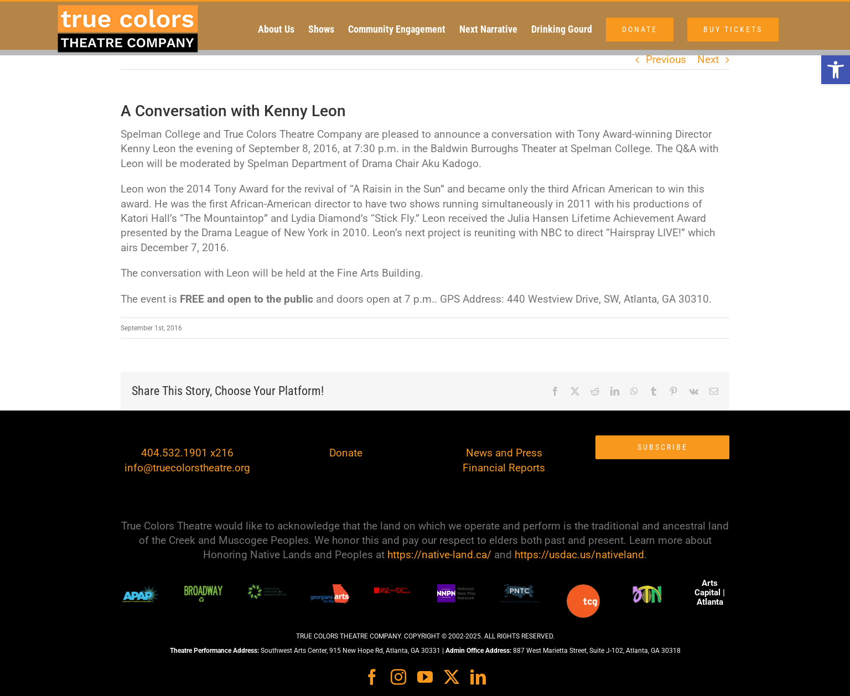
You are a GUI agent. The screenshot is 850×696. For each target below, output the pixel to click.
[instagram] (398, 677)
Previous (666, 59)
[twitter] (451, 677)
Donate (345, 452)
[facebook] (372, 677)
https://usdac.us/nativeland (579, 554)
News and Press (504, 452)
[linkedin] (478, 677)
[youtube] (425, 677)
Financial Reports (504, 467)
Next (708, 59)
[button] (835, 69)
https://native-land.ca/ (439, 554)
